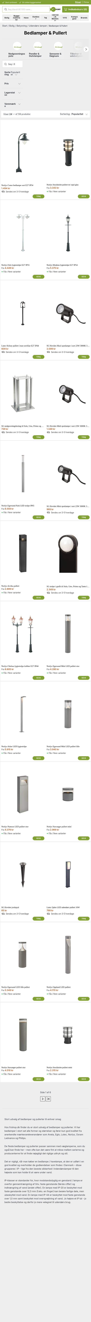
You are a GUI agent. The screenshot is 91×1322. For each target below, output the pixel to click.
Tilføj (38, 196)
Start (4, 25)
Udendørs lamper (38, 25)
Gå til (84, 196)
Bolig (12, 25)
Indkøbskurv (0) (75, 9)
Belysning (22, 25)
